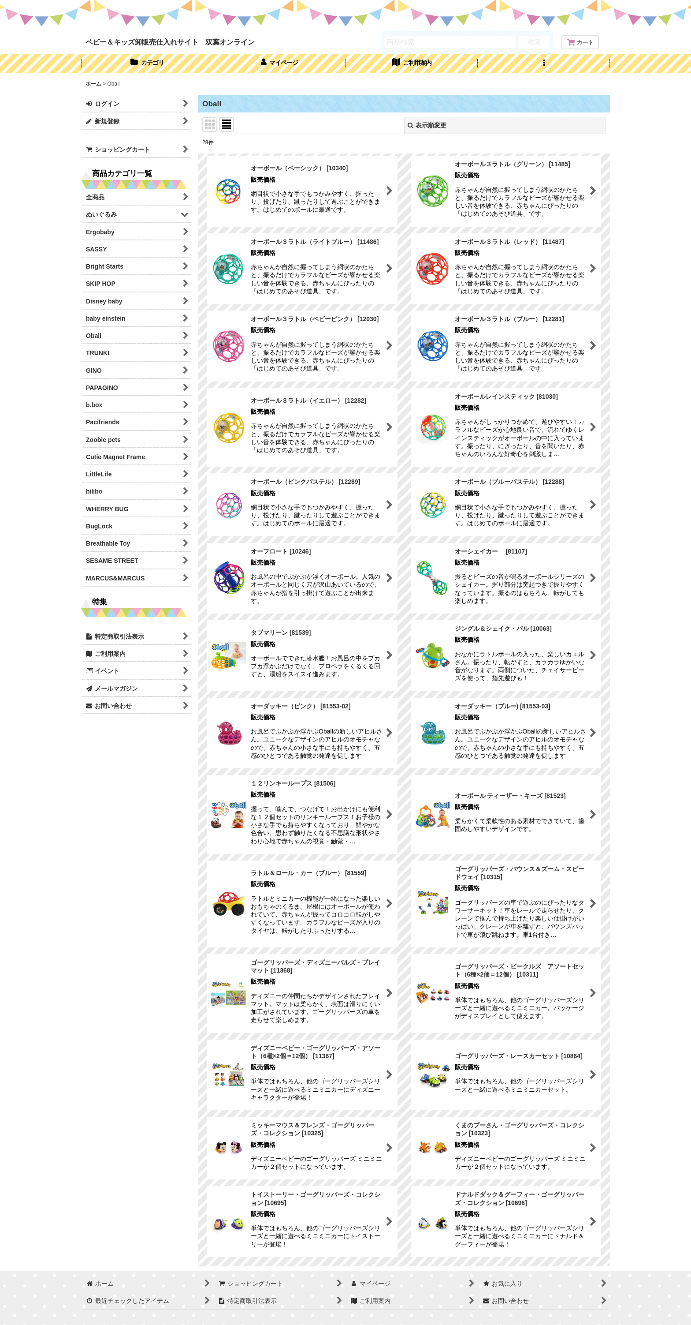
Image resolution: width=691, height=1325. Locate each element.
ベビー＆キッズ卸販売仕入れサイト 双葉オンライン (170, 42)
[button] (544, 63)
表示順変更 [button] (427, 125)
